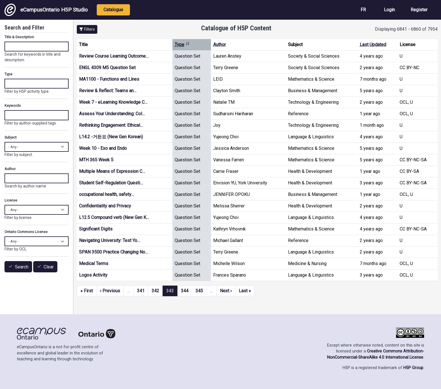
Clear (49, 267)
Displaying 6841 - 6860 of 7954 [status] (406, 29)
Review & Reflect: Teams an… (107, 90)
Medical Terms (93, 263)
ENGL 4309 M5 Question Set (107, 67)
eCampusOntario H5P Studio (46, 10)
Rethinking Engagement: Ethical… (111, 125)
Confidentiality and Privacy (105, 206)
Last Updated (373, 44)
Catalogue (113, 9)
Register (419, 9)
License (10, 200)
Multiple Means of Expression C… (112, 171)
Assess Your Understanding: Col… (112, 113)
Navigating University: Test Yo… (109, 240)
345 (199, 290)
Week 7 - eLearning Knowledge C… (113, 102)
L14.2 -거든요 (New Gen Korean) (111, 136)
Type (182, 44)
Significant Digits (95, 229)
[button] (87, 29)
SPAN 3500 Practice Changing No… (113, 252)
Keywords (12, 105)
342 (155, 290)
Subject (10, 137)
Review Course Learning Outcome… (113, 56)
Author (219, 44)
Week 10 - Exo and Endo (103, 148)
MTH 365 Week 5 (96, 159)
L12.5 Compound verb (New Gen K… (114, 217)
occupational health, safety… (106, 194)
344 (184, 290)
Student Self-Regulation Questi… (111, 183)
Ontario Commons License (26, 232)
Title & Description (19, 37)
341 (141, 290)
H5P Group (413, 367)
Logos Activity (93, 275)
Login (389, 9)
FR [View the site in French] (363, 9)
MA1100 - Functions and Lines (109, 79)
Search (21, 267)
